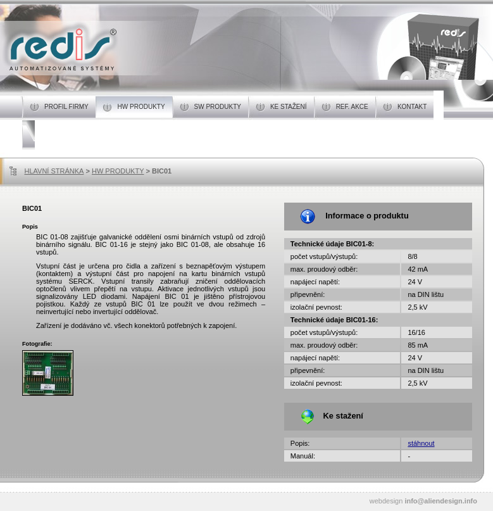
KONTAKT (415, 106)
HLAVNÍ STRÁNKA (54, 171)
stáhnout (421, 443)
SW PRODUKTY (221, 106)
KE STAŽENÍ (292, 106)
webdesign (423, 501)
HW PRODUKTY (145, 106)
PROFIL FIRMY (70, 106)
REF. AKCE (355, 106)
